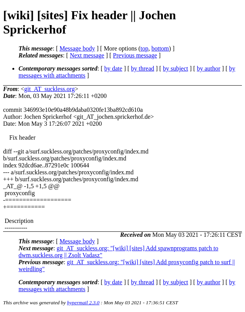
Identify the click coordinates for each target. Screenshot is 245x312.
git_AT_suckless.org (49, 89)
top (144, 48)
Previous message (135, 55)
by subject (175, 68)
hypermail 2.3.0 (83, 302)
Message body (77, 48)
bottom (160, 48)
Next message (87, 55)
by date (113, 68)
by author (208, 68)
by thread (142, 68)
